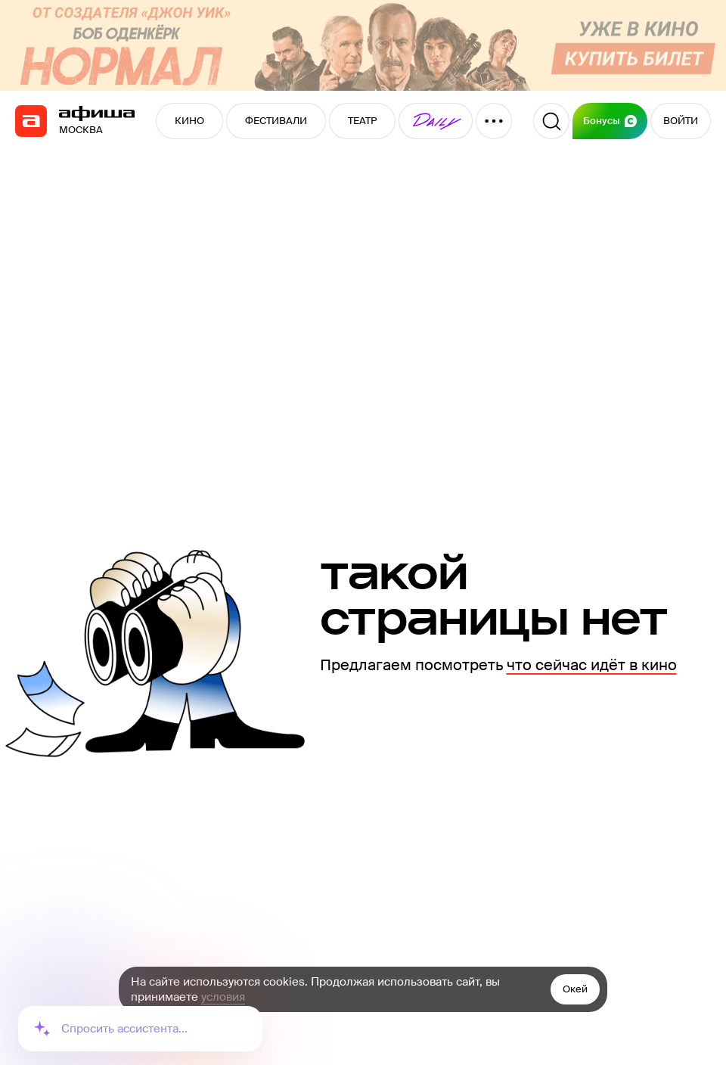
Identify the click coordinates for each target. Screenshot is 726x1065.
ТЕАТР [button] (362, 120)
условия (223, 996)
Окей (575, 989)
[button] (436, 121)
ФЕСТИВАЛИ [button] (276, 120)
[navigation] (31, 121)
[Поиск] (551, 121)
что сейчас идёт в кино (592, 665)
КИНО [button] (189, 120)
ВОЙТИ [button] (680, 120)
